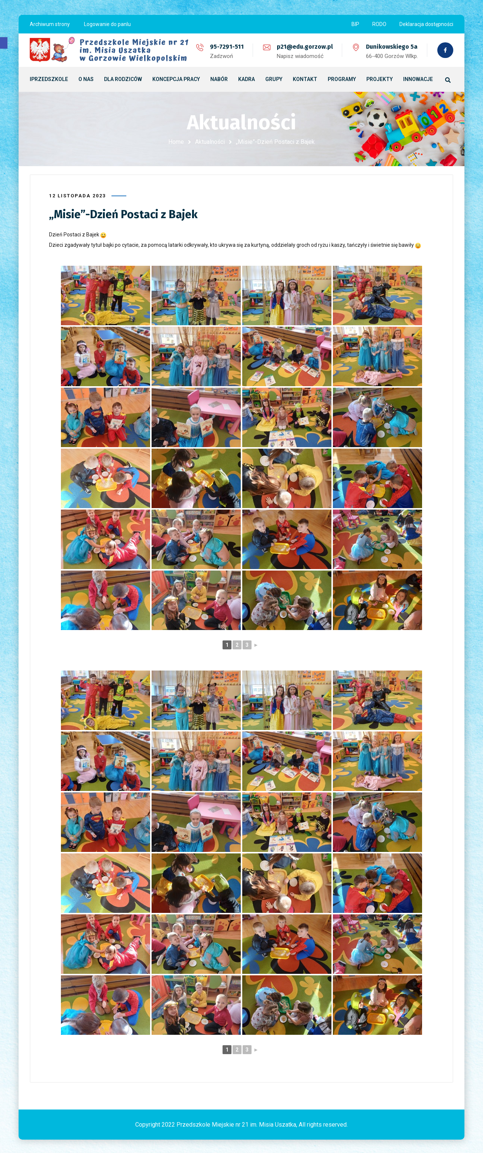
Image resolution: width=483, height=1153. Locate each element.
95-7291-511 (226, 46)
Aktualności (210, 141)
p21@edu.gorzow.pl (304, 46)
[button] (3, 43)
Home (176, 141)
